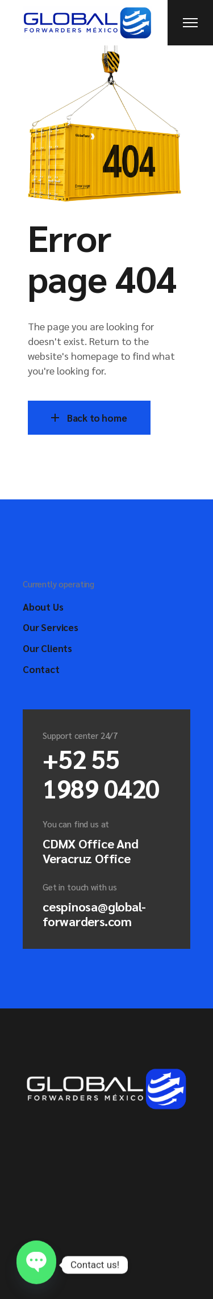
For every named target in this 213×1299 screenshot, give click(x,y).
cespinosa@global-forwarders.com (94, 913)
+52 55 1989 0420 (101, 773)
